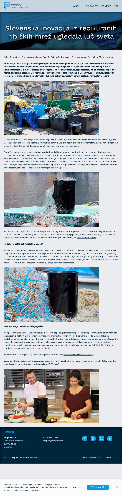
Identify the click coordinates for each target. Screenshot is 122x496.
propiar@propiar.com (53, 440)
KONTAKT (106, 6)
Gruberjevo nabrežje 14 (14, 440)
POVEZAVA (53, 364)
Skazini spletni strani (86, 237)
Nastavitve (77, 487)
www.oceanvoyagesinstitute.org (79, 354)
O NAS (76, 6)
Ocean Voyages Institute (68, 155)
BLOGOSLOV (92, 6)
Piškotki (107, 457)
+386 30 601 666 (50, 437)
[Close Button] (117, 487)
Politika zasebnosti (91, 457)
